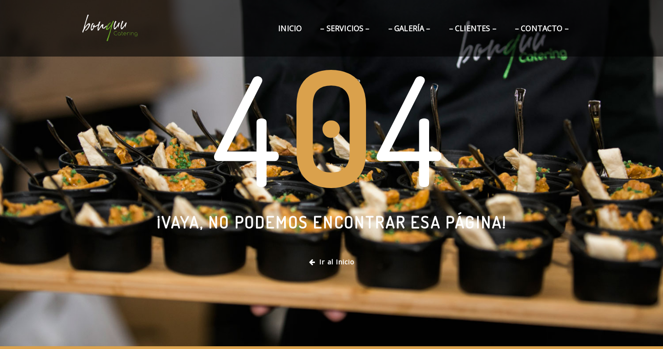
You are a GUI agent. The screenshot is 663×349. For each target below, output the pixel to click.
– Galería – (409, 28)
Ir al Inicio (332, 261)
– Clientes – (472, 28)
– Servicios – (344, 28)
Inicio (290, 28)
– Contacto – (542, 28)
